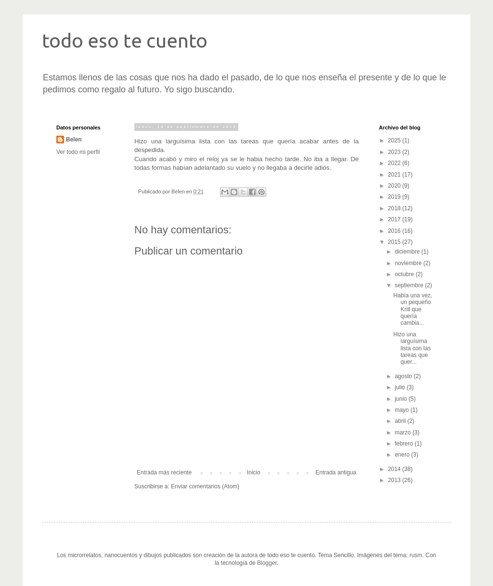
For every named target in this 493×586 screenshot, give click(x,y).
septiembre (410, 285)
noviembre (409, 263)
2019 (395, 196)
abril (401, 421)
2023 (395, 152)
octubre (405, 274)
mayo (403, 410)
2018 (395, 208)
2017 (395, 219)
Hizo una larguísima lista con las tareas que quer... (412, 348)
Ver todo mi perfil (78, 152)
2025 (395, 140)
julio (401, 387)
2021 (395, 174)
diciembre (408, 251)
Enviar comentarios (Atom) (205, 486)
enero (403, 454)
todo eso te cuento (125, 40)
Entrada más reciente (164, 472)
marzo (404, 432)
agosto (404, 376)
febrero (405, 443)
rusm (415, 555)
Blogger (267, 563)
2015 (395, 242)
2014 (395, 469)
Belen (74, 139)
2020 (395, 185)
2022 (395, 163)
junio (402, 398)
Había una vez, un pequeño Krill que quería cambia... (412, 309)
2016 (395, 231)
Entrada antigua (335, 472)
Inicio (253, 472)
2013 (395, 480)
